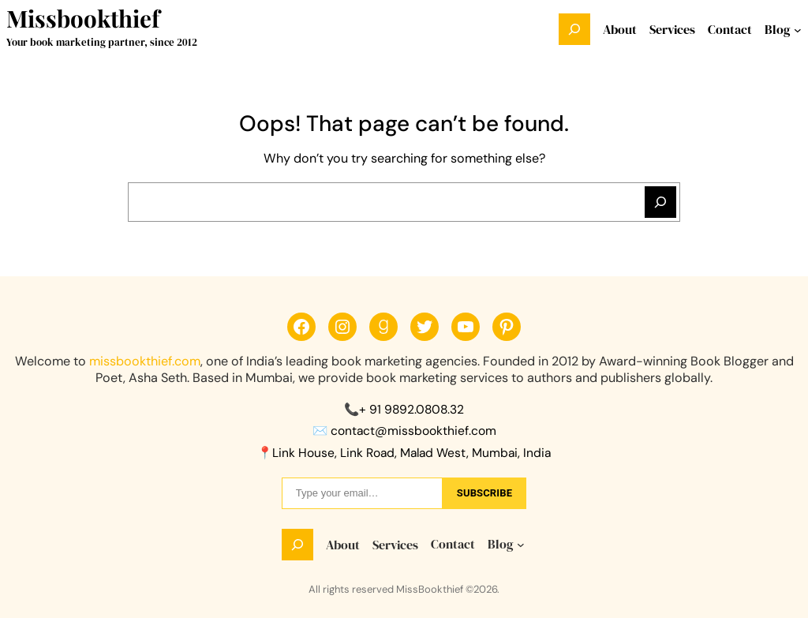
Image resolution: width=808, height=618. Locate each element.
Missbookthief (82, 17)
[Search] (660, 202)
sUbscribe (484, 493)
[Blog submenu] (798, 29)
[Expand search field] (574, 29)
